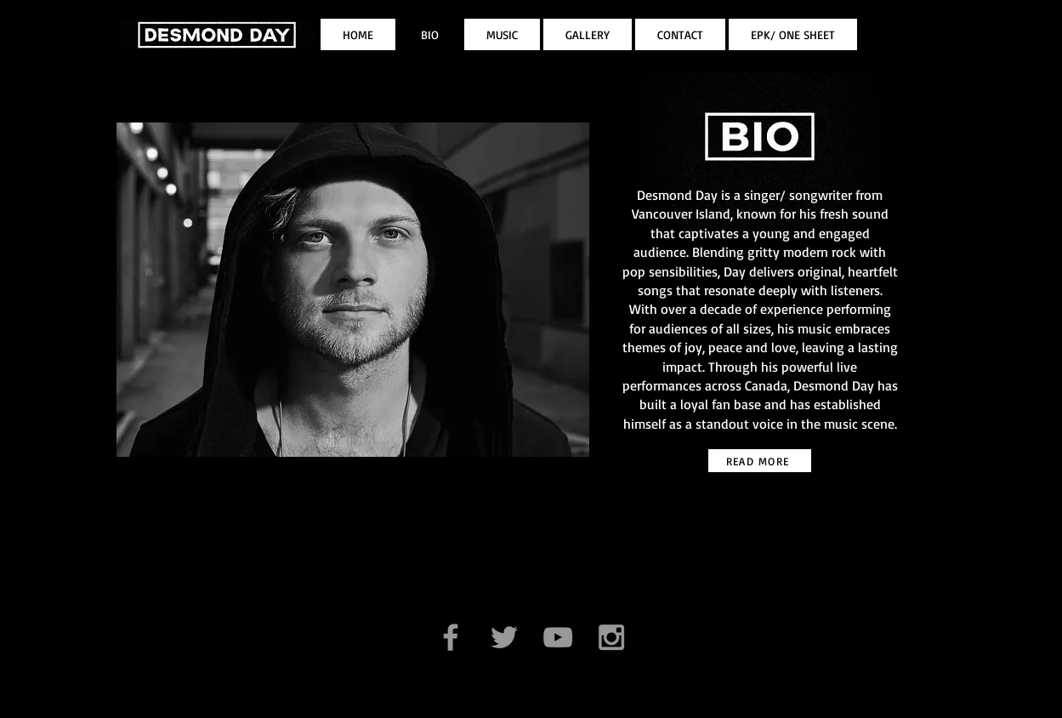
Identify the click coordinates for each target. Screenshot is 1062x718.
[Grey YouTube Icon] (558, 637)
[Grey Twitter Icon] (504, 637)
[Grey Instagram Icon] (611, 637)
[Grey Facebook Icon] (451, 637)
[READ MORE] (759, 460)
